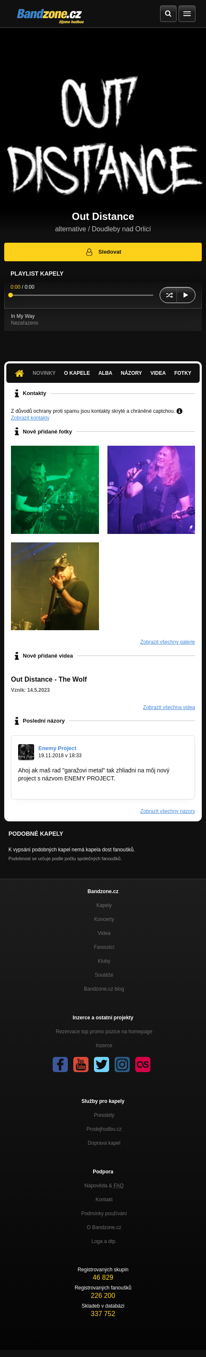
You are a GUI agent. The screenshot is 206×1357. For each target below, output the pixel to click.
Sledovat (103, 252)
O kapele (77, 373)
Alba (105, 373)
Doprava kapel (104, 1143)
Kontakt (104, 1200)
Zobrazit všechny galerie (167, 642)
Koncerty (104, 919)
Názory (131, 373)
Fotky (183, 373)
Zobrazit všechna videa (169, 707)
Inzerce (104, 1045)
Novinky (44, 373)
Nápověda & (103, 1186)
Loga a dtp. (104, 1241)
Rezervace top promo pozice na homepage (104, 1032)
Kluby (104, 961)
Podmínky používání (104, 1213)
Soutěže (104, 975)
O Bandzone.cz (104, 1227)
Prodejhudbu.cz (103, 1129)
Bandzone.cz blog (104, 989)
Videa (158, 373)
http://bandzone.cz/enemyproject (60, 786)
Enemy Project (57, 748)
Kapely (104, 905)
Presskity (104, 1115)
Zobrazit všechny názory (167, 811)
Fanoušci (104, 947)
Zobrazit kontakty (30, 418)
